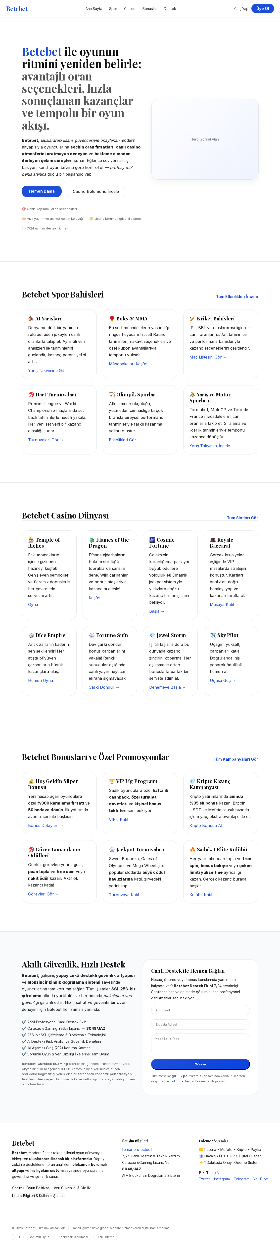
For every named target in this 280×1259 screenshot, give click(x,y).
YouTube (260, 1182)
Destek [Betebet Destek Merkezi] (170, 8)
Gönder (200, 1067)
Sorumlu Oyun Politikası (31, 1191)
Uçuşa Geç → (223, 680)
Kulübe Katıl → (203, 894)
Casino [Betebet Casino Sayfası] (130, 8)
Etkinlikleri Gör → (125, 439)
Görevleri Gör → (43, 893)
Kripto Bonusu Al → (208, 825)
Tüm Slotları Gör (242, 517)
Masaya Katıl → (224, 604)
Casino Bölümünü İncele (96, 191)
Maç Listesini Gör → (208, 357)
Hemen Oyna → (43, 680)
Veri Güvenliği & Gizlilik (72, 1191)
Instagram (222, 1182)
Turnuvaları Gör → (46, 439)
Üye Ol (262, 8)
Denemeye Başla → (167, 687)
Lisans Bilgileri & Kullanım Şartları (38, 1198)
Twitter (204, 1182)
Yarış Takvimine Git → (48, 370)
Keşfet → (97, 597)
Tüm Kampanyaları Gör (235, 759)
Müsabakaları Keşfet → (131, 363)
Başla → (157, 611)
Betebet (16, 8)
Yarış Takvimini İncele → (212, 445)
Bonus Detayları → (46, 825)
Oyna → (35, 604)
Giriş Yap (241, 8)
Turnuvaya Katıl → (126, 894)
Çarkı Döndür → (104, 687)
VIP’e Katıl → (121, 819)
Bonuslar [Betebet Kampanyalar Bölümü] (149, 8)
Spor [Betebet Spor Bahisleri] (113, 8)
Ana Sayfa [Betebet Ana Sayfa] (94, 8)
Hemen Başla (42, 191)
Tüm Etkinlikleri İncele (237, 296)
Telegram (241, 1182)
